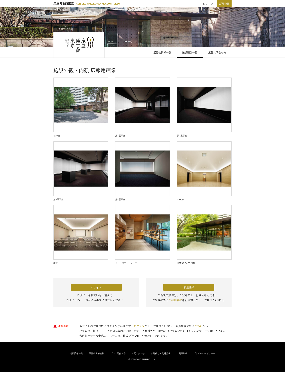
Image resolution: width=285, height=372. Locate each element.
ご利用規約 (175, 300)
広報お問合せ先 (217, 52)
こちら (198, 326)
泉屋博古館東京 (86, 3)
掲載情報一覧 (76, 353)
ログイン (208, 3)
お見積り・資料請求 (160, 353)
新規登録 (224, 3)
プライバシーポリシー (204, 353)
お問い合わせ (138, 353)
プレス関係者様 (118, 353)
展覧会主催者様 (96, 353)
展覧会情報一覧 (162, 52)
